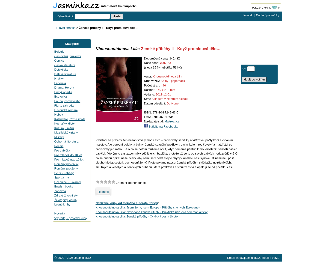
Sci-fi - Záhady (64, 173)
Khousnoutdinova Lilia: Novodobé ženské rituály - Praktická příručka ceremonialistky (152, 212)
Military (59, 137)
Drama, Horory (64, 87)
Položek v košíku (265, 7)
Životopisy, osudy (65, 200)
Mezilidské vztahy (66, 132)
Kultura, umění (64, 128)
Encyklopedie (63, 92)
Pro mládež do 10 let (68, 155)
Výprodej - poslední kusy (70, 218)
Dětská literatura (65, 74)
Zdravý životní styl (66, 195)
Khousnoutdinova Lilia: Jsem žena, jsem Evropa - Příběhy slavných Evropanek (148, 207)
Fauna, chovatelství (67, 101)
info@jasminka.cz (248, 257)
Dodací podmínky (267, 15)
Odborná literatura (66, 141)
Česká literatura (64, 65)
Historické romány (66, 110)
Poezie (59, 146)
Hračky (59, 78)
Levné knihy (62, 204)
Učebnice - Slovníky (67, 182)
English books (63, 186)
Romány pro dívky (66, 164)
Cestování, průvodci (67, 56)
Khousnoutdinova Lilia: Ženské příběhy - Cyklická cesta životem (138, 216)
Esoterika (60, 96)
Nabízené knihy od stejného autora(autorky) (127, 203)
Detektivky (61, 69)
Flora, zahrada (64, 105)
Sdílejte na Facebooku (163, 126)
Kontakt (248, 15)
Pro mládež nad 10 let (68, 159)
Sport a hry (61, 177)
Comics (59, 60)
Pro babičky (62, 150)
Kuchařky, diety (64, 123)
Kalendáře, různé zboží (69, 119)
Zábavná (60, 191)
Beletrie (59, 51)
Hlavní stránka (66, 28)
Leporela (60, 83)
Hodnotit (103, 192)
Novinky (59, 213)
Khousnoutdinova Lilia (167, 76)
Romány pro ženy (66, 168)
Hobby (58, 114)
